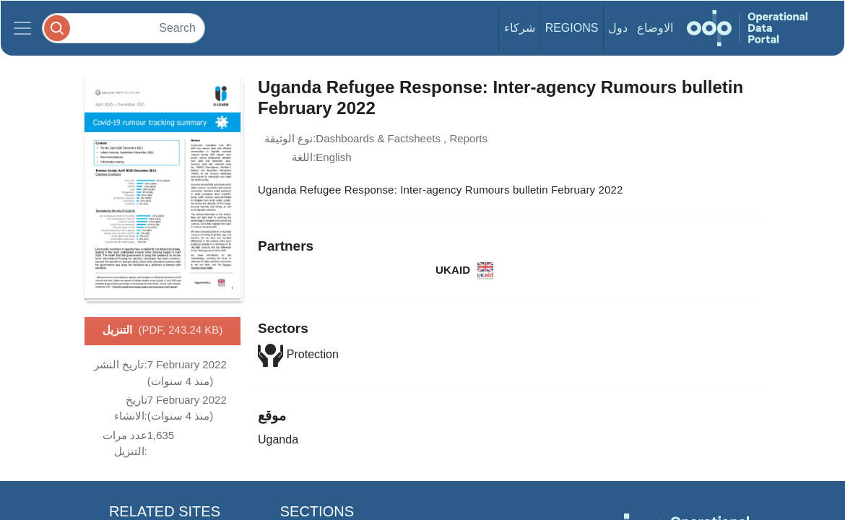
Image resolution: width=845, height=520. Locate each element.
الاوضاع (655, 28)
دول (618, 28)
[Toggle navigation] (22, 28)
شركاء (519, 28)
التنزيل (163, 330)
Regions (572, 28)
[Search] (123, 28)
